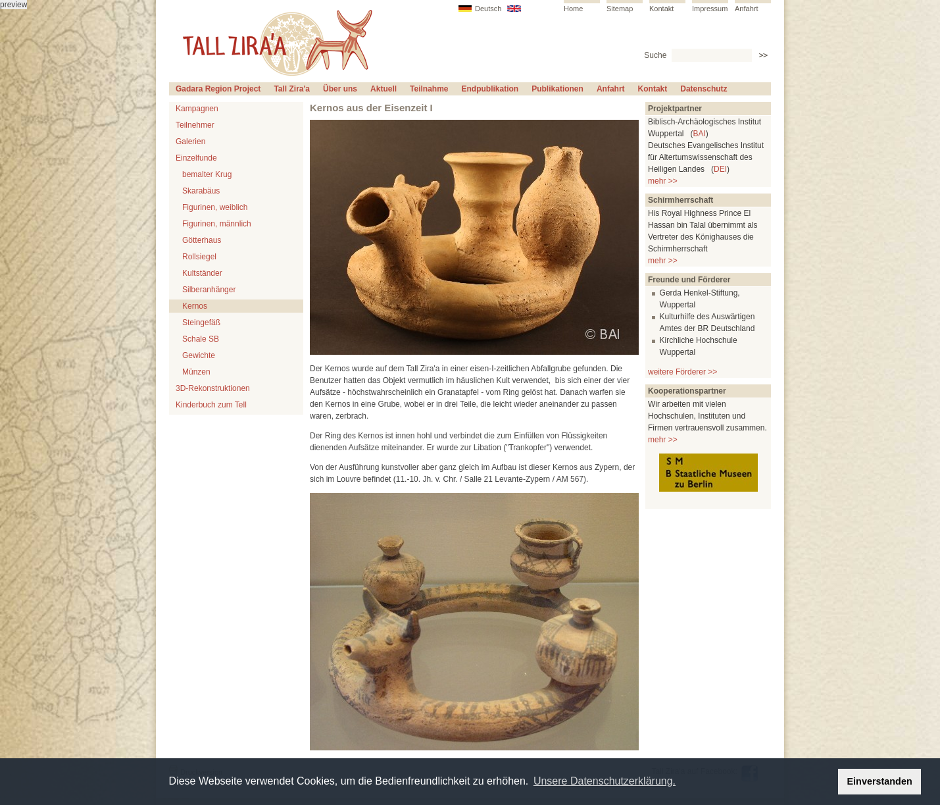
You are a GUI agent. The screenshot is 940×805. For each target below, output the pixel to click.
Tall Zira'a (292, 88)
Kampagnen (197, 108)
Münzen (196, 372)
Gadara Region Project (218, 88)
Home (573, 9)
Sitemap (619, 9)
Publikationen (557, 88)
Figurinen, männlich (216, 223)
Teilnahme (429, 88)
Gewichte (198, 355)
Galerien (190, 141)
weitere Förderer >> (682, 372)
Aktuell (383, 88)
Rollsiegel (199, 256)
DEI (720, 169)
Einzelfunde (196, 158)
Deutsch (488, 9)
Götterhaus (201, 240)
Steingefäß (201, 322)
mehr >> (663, 181)
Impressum (710, 9)
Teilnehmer (195, 125)
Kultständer (202, 273)
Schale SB (200, 339)
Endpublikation (490, 88)
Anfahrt (746, 9)
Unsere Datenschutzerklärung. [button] (604, 781)
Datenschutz (703, 88)
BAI (699, 133)
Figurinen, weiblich (214, 207)
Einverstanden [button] (879, 781)
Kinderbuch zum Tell (211, 404)
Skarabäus (201, 190)
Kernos (194, 306)
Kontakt (661, 9)
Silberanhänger (208, 289)
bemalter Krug (207, 174)
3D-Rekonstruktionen (213, 388)
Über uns (340, 88)
